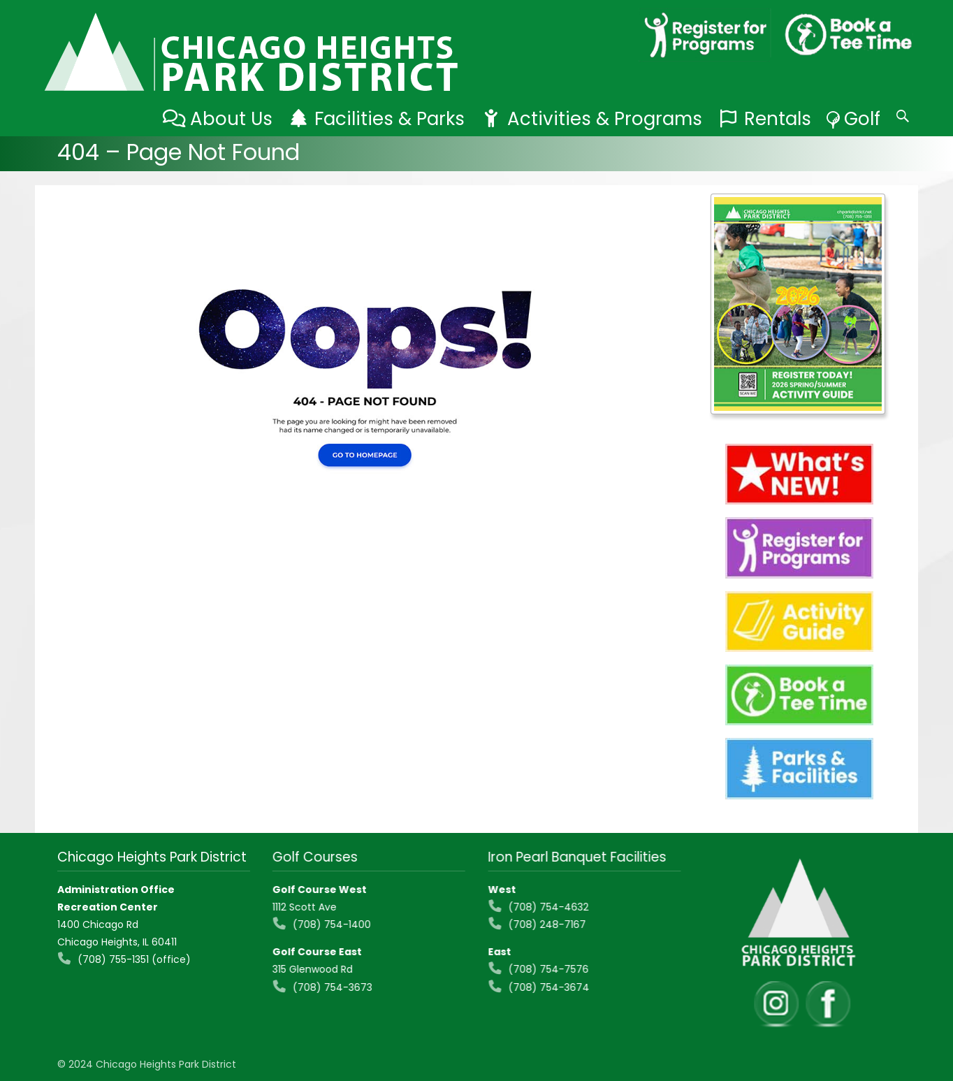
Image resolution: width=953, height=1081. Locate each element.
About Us (231, 118)
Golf (862, 118)
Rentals (777, 118)
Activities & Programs (604, 118)
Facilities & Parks (389, 118)
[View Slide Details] (798, 304)
